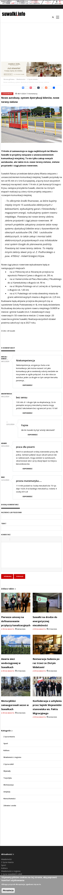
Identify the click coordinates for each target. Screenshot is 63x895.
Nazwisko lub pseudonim (11, 512)
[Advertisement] (31, 42)
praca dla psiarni (25, 446)
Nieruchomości (9, 798)
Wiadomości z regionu (12, 757)
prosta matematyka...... (29, 480)
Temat (3, 523)
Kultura (6, 750)
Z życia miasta (32, 79)
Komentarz (6, 535)
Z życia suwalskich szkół (11, 874)
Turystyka (7, 778)
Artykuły (6, 791)
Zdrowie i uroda (9, 805)
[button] (4, 539)
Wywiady (7, 771)
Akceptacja (8, 890)
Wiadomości (20, 79)
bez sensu (21, 397)
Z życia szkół (8, 764)
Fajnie (24, 425)
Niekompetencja (25, 360)
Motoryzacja (8, 784)
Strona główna (9, 79)
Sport (5, 743)
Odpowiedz (27, 385)
